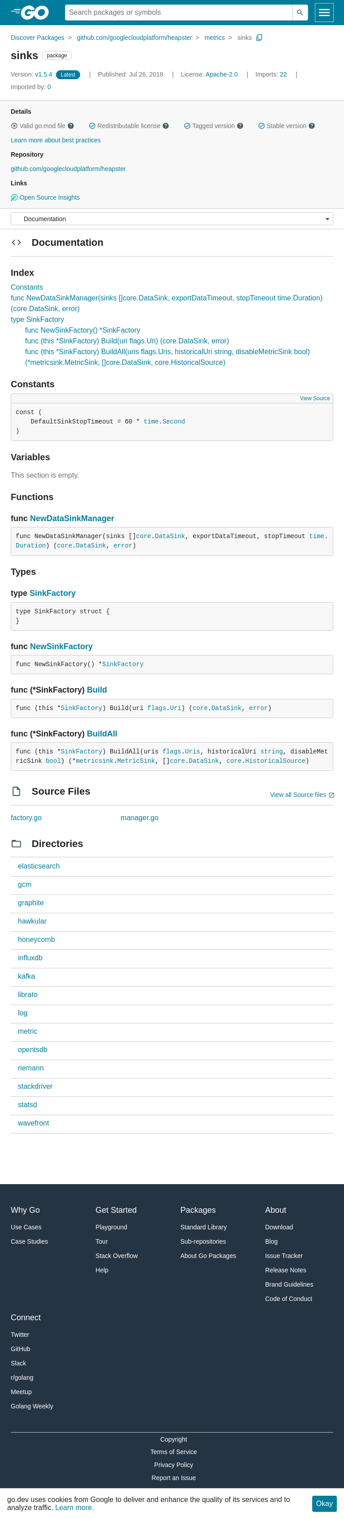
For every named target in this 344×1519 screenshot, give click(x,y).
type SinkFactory (37, 319)
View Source (315, 398)
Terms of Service (173, 1451)
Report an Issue (173, 1477)
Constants (27, 287)
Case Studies (29, 1241)
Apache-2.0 (222, 74)
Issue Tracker (284, 1255)
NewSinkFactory (61, 646)
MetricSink (136, 761)
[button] (14, 125)
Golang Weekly (32, 1406)
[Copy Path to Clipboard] (259, 38)
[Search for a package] (178, 12)
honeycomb (36, 939)
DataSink (170, 536)
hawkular (32, 921)
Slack (18, 1363)
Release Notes (285, 1270)
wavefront (33, 1123)
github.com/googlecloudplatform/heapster (134, 37)
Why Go (25, 1210)
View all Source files (298, 794)
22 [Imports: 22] (271, 74)
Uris (192, 751)
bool (53, 761)
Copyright (173, 1439)
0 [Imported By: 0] (31, 86)
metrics (215, 37)
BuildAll (102, 733)
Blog (271, 1241)
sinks (244, 37)
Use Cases (26, 1227)
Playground (111, 1227)
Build (97, 689)
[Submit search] (300, 12)
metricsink (94, 761)
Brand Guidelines (289, 1284)
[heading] (38, 12)
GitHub (20, 1348)
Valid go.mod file (42, 125)
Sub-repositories (203, 1241)
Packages (198, 1210)
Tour (101, 1241)
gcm (24, 884)
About (275, 1210)
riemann (31, 1068)
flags (156, 708)
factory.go (26, 818)
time (151, 421)
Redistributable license (129, 125)
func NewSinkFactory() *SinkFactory (82, 330)
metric (28, 1031)
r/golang (22, 1377)
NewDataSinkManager (72, 518)
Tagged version (214, 125)
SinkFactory (53, 593)
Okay (324, 1503)
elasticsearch (39, 866)
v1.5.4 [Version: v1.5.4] (32, 74)
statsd (27, 1104)
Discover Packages (37, 37)
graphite (31, 903)
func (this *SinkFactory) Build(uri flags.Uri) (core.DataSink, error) (127, 341)
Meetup (21, 1391)
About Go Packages (208, 1255)
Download (279, 1227)
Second (174, 421)
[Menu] (172, 218)
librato (28, 994)
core (143, 536)
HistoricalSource (275, 761)
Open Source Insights (45, 197)
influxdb (30, 958)
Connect (26, 1317)
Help (101, 1270)
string (271, 751)
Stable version (286, 125)
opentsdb (32, 1049)
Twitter (20, 1334)
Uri (175, 708)
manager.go (139, 818)
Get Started (116, 1210)
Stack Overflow (116, 1255)
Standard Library (204, 1227)
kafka (26, 976)
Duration (31, 545)
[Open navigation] (324, 12)
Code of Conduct (288, 1298)
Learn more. (74, 1507)
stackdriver (35, 1086)
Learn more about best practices (56, 140)
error (122, 545)
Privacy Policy (173, 1464)
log (22, 1013)
